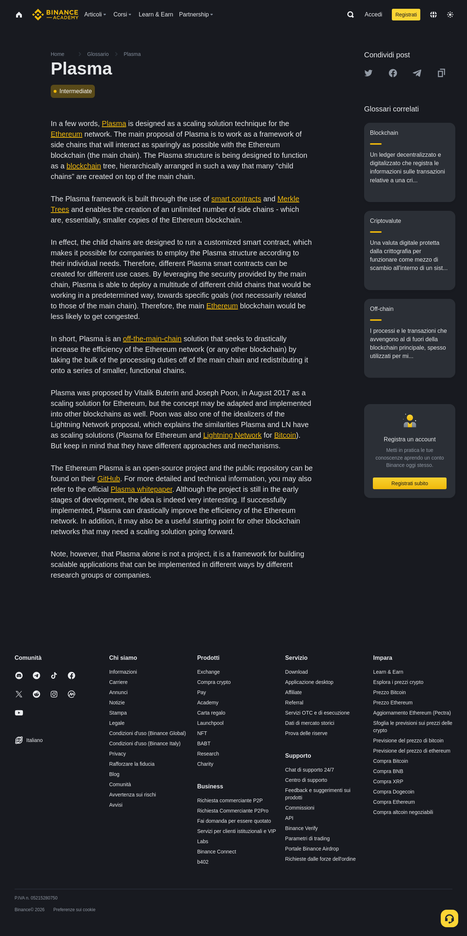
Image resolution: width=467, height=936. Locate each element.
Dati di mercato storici (310, 723)
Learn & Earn (388, 672)
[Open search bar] (348, 14)
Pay (201, 692)
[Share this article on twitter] (368, 73)
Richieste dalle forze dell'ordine (320, 859)
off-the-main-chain (152, 339)
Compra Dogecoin (393, 792)
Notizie (117, 702)
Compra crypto (214, 682)
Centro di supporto (306, 780)
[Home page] (55, 14)
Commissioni (299, 808)
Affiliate (293, 692)
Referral (294, 702)
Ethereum (66, 134)
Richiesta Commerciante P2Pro (232, 811)
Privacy (117, 754)
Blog (114, 774)
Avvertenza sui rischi (132, 795)
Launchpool (210, 723)
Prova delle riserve (306, 733)
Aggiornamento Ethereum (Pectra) (412, 713)
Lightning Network (232, 435)
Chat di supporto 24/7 (309, 770)
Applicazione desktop (309, 682)
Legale (116, 723)
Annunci (118, 692)
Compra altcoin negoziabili (403, 812)
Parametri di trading (307, 838)
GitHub (108, 479)
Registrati (406, 15)
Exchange (208, 672)
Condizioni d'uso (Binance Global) (147, 733)
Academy (207, 702)
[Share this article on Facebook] (393, 73)
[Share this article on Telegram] (417, 73)
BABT (204, 743)
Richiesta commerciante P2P (230, 800)
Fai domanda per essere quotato (234, 821)
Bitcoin (285, 435)
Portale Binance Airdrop (312, 849)
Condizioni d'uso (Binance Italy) (145, 743)
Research (208, 754)
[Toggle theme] (450, 14)
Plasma (114, 123)
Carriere (118, 682)
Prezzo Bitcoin (389, 692)
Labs (202, 841)
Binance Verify (301, 828)
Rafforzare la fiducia (131, 764)
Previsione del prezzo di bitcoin (408, 740)
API (289, 818)
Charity (205, 764)
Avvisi (115, 805)
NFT (202, 733)
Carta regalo (211, 713)
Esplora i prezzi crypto (398, 682)
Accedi (373, 14)
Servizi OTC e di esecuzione (317, 713)
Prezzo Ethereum (393, 702)
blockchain (83, 166)
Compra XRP (388, 781)
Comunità (120, 784)
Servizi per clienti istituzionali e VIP (236, 831)
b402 (202, 862)
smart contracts (236, 199)
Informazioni (123, 672)
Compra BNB (388, 771)
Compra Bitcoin (390, 761)
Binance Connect (216, 852)
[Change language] (433, 14)
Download (296, 672)
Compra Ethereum (394, 802)
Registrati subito (409, 483)
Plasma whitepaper (141, 489)
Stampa (118, 713)
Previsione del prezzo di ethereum (412, 751)
